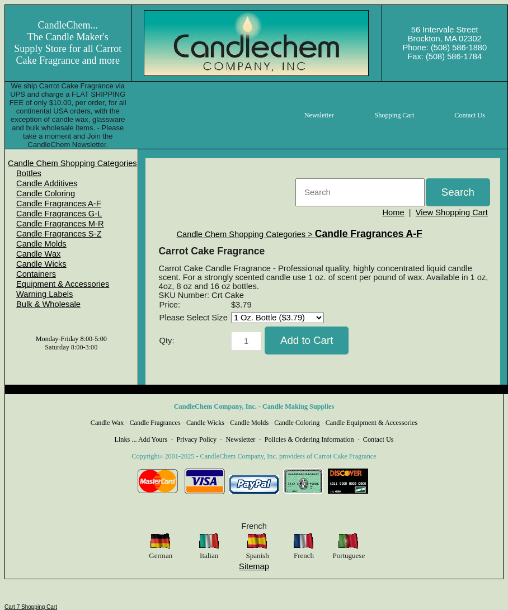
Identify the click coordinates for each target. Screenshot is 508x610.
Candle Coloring (45, 193)
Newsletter (240, 439)
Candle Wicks (41, 263)
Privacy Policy (197, 439)
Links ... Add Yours (141, 439)
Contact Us (378, 439)
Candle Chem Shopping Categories (72, 163)
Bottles (28, 173)
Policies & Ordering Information (309, 439)
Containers (36, 273)
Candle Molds (41, 243)
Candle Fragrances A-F (58, 203)
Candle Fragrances (154, 423)
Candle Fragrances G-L (59, 213)
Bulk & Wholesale (48, 304)
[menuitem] (72, 163)
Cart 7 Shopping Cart (30, 607)
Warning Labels (44, 294)
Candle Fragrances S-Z (58, 233)
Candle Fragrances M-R (60, 223)
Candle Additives (46, 183)
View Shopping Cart (452, 212)
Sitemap (254, 566)
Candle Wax (38, 253)
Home (393, 212)
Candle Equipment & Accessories (372, 423)
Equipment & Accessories (62, 284)
